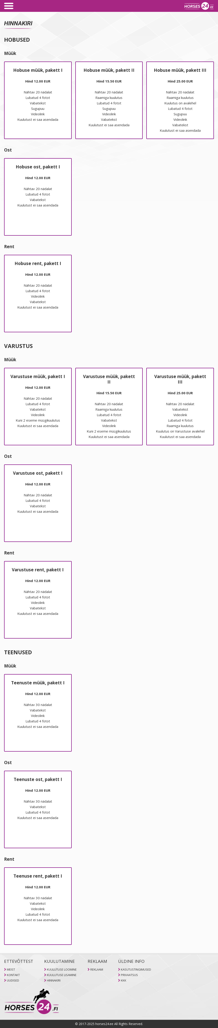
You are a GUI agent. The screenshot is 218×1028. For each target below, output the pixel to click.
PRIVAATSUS (129, 975)
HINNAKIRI (54, 980)
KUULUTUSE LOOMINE (62, 969)
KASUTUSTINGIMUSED (136, 969)
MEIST (11, 969)
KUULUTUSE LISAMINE (61, 975)
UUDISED (13, 980)
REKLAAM (96, 969)
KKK (123, 980)
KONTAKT (13, 975)
